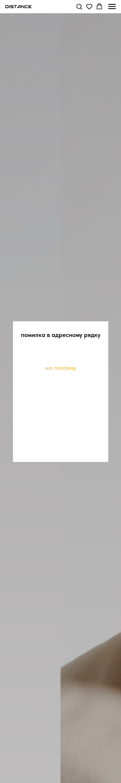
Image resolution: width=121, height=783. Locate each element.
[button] (79, 6)
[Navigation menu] (112, 6)
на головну (60, 367)
